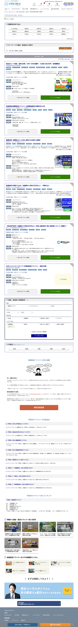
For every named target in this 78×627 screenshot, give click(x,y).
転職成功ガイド (35, 9)
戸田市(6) (51, 34)
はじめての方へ (17, 9)
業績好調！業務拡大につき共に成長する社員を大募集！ (23, 140)
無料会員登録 (39, 407)
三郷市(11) (51, 31)
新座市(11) (14, 37)
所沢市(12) (39, 28)
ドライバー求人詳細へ (55, 97)
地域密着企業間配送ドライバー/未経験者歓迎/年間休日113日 (25, 106)
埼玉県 (27, 11)
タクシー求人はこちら (68, 9)
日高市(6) (27, 34)
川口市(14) (63, 28)
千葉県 (39, 348)
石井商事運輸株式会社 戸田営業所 (13, 65)
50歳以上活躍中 (24, 67)
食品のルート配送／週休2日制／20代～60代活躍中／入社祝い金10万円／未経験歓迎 (33, 64)
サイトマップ (15, 620)
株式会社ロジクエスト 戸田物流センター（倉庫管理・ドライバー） (20, 108)
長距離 (20, 50)
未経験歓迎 (8, 67)
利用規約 (6, 620)
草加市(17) (14, 31)
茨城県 (51, 348)
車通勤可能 (8, 69)
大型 (10, 50)
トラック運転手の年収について (15, 563)
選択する (10, 326)
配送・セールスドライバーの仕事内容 (37, 563)
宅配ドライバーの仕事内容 (15, 571)
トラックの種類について (37, 571)
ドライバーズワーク (9, 610)
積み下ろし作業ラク (16, 67)
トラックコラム (46, 9)
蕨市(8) (63, 31)
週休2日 (48, 67)
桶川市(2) (64, 37)
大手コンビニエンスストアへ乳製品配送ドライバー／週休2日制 (26, 266)
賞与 (13, 50)
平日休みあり (54, 67)
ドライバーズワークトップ (9, 11)
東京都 (26, 348)
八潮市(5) (39, 31)
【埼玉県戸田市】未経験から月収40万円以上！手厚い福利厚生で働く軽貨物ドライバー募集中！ (36, 226)
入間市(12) (39, 34)
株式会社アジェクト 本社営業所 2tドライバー (16, 142)
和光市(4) (14, 34)
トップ (8, 9)
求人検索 (26, 9)
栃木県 (63, 348)
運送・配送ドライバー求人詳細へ (64, 75)
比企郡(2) (27, 37)
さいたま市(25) (14, 28)
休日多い (34, 109)
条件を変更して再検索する (22, 625)
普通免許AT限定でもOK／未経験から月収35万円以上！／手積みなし (28, 185)
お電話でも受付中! (68, 4)
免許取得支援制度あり (40, 67)
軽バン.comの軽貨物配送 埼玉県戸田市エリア (16, 227)
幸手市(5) (39, 37)
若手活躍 (60, 67)
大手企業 (65, 67)
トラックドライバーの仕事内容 (60, 563)
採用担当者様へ (56, 9)
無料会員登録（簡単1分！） (37, 394)
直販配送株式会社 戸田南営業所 (13, 268)
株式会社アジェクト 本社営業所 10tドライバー (16, 187)
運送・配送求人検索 (20, 11)
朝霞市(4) (27, 31)
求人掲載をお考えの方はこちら (38, 603)
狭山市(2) (51, 37)
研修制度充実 (32, 67)
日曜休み (16, 50)
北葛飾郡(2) (63, 34)
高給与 (14, 109)
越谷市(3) (27, 28)
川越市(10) (51, 28)
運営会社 (23, 620)
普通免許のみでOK (27, 109)
